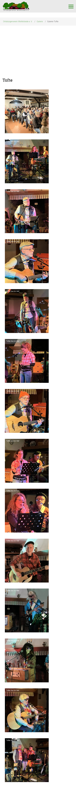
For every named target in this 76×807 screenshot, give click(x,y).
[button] (70, 6)
